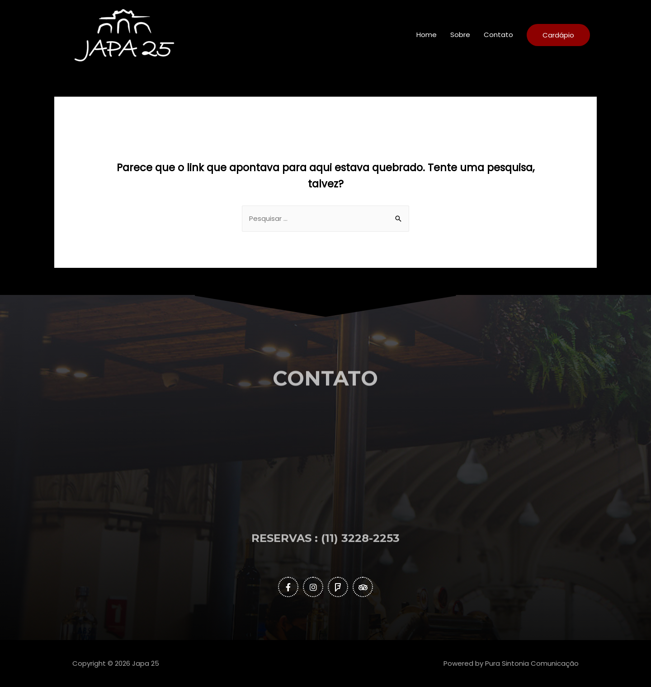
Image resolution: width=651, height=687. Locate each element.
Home (426, 34)
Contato (498, 34)
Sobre (460, 34)
